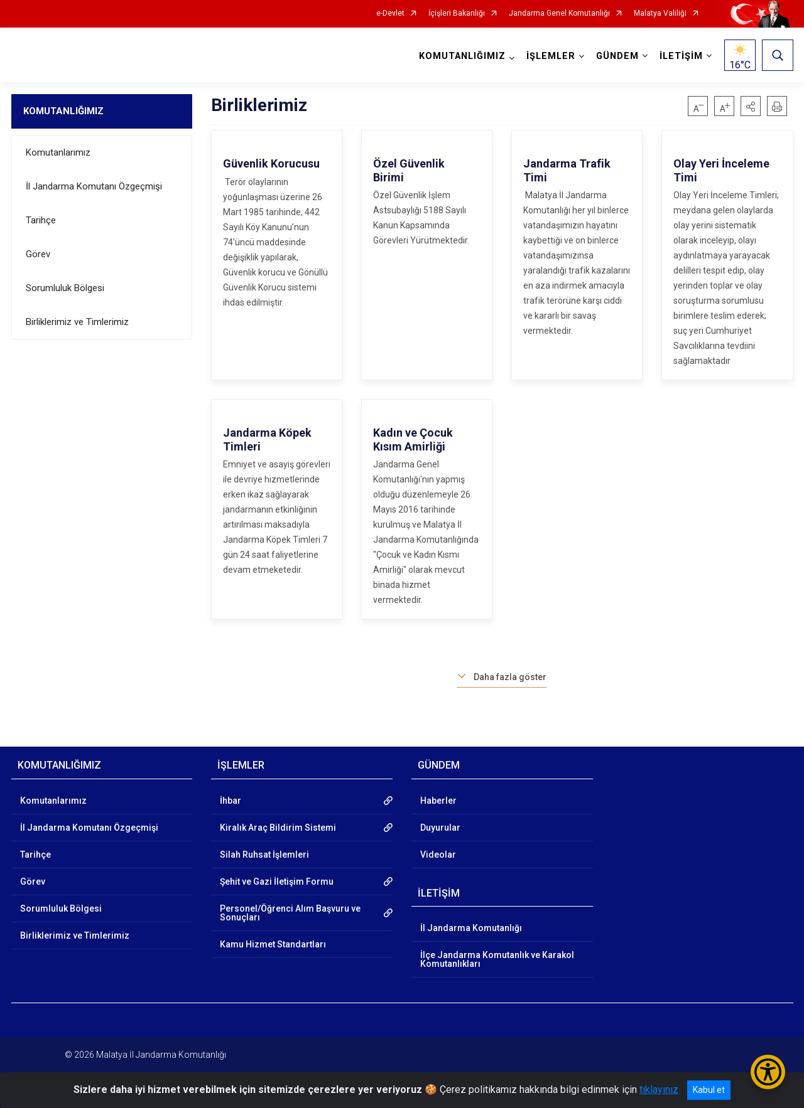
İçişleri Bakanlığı (456, 13)
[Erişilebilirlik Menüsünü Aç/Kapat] (768, 1072)
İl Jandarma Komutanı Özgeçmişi (94, 186)
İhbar (230, 801)
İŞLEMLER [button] (550, 56)
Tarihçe (41, 220)
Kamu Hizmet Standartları (273, 944)
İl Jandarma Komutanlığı (471, 928)
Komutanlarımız (58, 152)
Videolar (438, 855)
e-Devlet (390, 13)
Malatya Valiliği (660, 13)
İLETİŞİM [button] (681, 56)
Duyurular (440, 828)
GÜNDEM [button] (617, 56)
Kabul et (709, 1090)
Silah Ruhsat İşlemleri (264, 855)
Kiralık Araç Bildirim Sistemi (278, 828)
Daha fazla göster (510, 677)
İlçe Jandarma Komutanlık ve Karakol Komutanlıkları (497, 959)
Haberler (438, 801)
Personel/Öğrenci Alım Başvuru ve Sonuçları (290, 912)
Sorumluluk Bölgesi (65, 288)
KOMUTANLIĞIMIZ (63, 111)
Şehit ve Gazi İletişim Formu (277, 881)
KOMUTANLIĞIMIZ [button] (462, 56)
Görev (38, 254)
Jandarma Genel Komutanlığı (559, 13)
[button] (751, 106)
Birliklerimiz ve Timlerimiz (77, 322)
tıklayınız (658, 1089)
